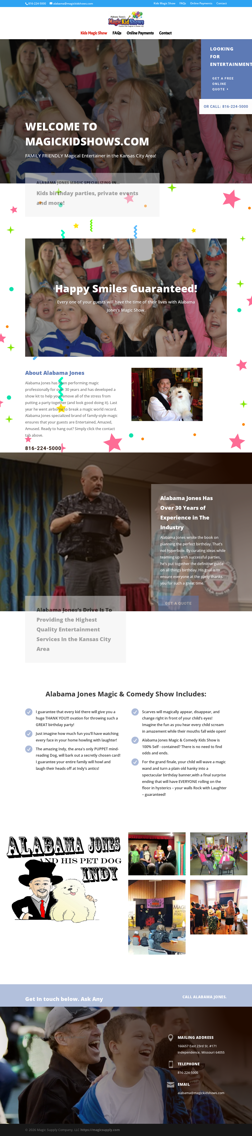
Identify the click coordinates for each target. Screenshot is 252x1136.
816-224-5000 (43, 448)
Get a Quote (134, 603)
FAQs (182, 3)
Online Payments (201, 3)
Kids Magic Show (164, 3)
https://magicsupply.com (100, 1130)
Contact (221, 3)
